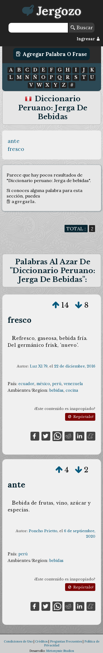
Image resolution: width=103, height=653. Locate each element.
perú (57, 383)
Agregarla (21, 201)
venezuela (73, 383)
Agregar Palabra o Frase (51, 54)
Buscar (82, 27)
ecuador (26, 383)
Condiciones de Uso (18, 641)
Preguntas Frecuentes (66, 641)
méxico (43, 383)
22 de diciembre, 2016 (74, 366)
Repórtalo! (80, 417)
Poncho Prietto (43, 531)
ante (14, 141)
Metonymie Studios (60, 651)
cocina (72, 390)
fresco (16, 149)
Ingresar (88, 38)
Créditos (41, 641)
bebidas (56, 390)
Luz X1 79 (39, 366)
